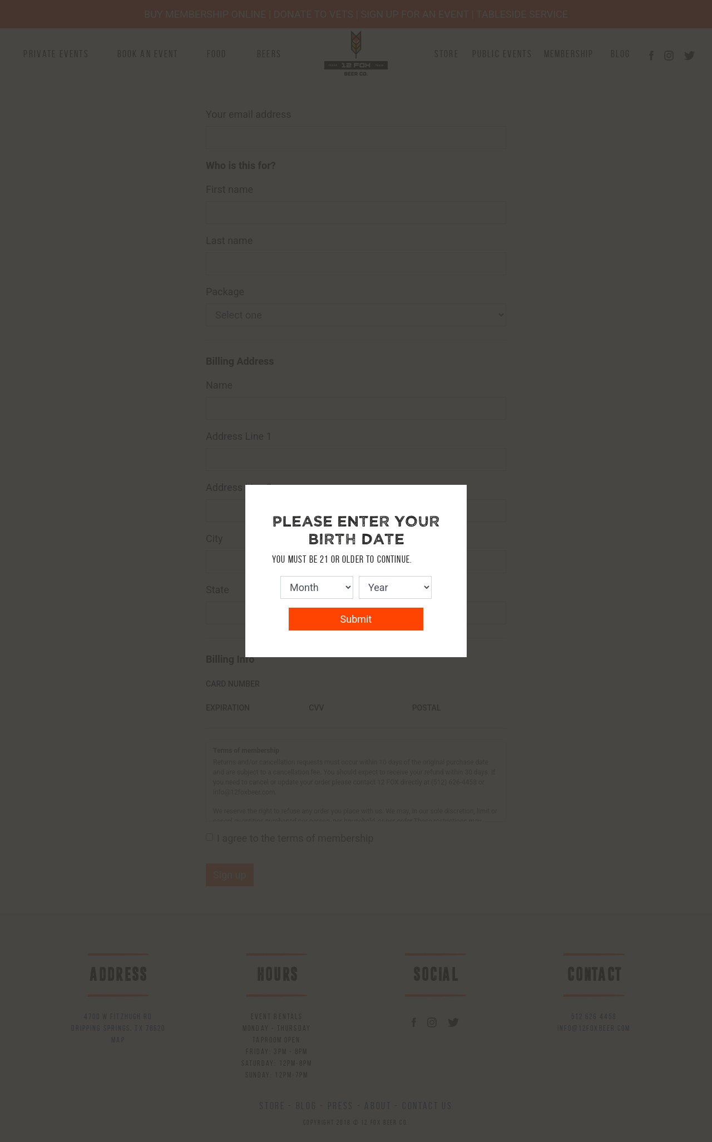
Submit (356, 619)
